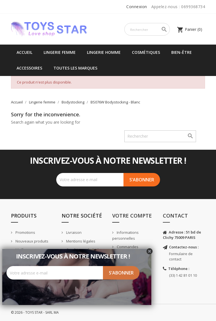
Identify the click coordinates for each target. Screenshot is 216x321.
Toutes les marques (75, 68)
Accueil (24, 52)
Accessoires (29, 68)
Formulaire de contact (181, 256)
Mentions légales (80, 241)
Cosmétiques (146, 52)
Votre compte (132, 215)
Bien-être (181, 52)
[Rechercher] (147, 29)
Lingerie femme (60, 52)
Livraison (73, 232)
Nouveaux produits (31, 241)
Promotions (25, 232)
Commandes (127, 246)
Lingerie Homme (104, 52)
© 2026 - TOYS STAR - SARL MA (35, 312)
